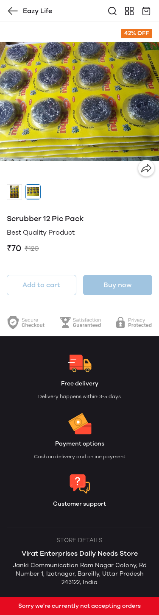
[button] (14, 191)
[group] (79, 101)
